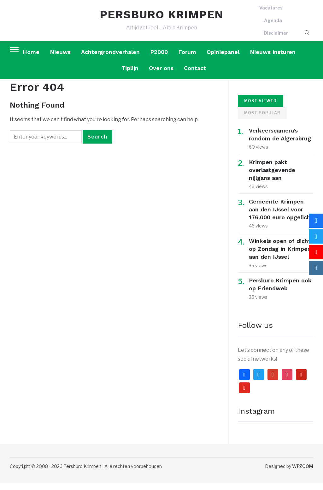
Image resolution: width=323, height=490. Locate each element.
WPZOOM (302, 473)
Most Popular (262, 120)
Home (31, 59)
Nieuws (60, 59)
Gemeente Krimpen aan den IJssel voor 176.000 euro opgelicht (281, 216)
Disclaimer (276, 36)
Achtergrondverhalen (110, 59)
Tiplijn (129, 75)
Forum (187, 59)
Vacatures (271, 11)
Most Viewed (260, 108)
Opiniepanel (223, 59)
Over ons (161, 75)
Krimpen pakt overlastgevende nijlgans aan (272, 177)
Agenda (273, 24)
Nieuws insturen (273, 59)
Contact (195, 75)
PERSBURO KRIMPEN (161, 18)
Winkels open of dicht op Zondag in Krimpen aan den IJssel (280, 256)
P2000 (159, 59)
